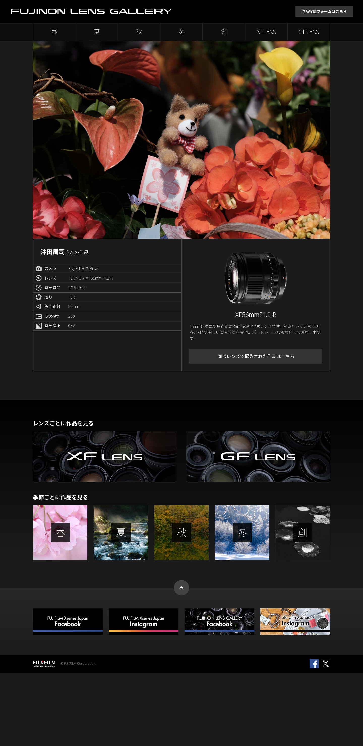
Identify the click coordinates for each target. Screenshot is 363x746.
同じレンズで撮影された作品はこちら (255, 356)
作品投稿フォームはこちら (324, 11)
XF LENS (266, 32)
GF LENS (309, 32)
